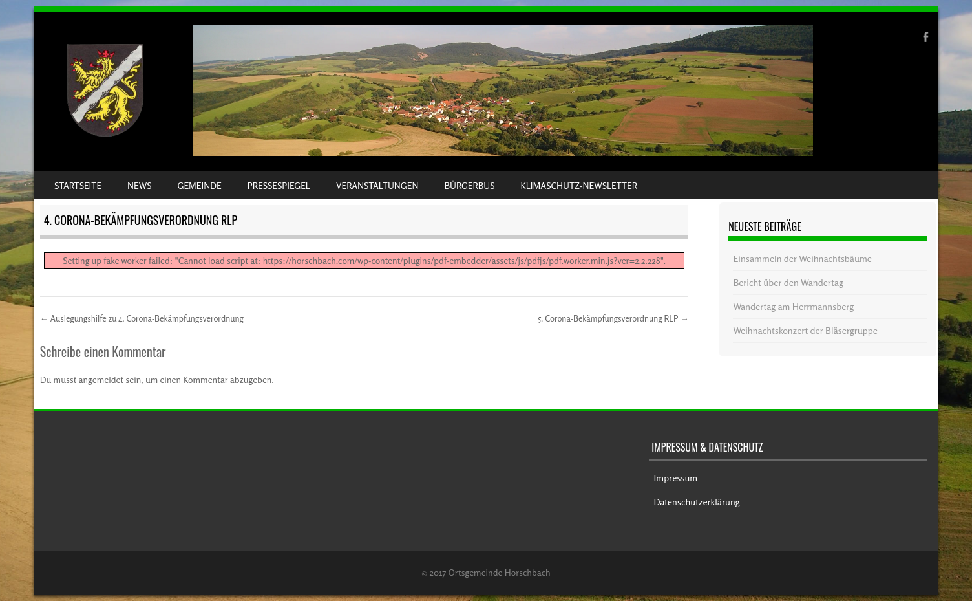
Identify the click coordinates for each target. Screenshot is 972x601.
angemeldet (101, 379)
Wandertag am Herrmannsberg (793, 306)
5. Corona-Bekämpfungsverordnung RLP (613, 318)
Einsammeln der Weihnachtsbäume (802, 258)
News (139, 185)
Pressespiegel (279, 185)
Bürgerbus (469, 185)
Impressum (675, 477)
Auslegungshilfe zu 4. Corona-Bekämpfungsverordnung (142, 318)
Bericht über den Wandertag (788, 282)
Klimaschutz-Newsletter (578, 185)
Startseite (77, 185)
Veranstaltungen (377, 185)
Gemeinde (200, 185)
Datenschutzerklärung (696, 501)
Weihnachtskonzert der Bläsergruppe (805, 330)
